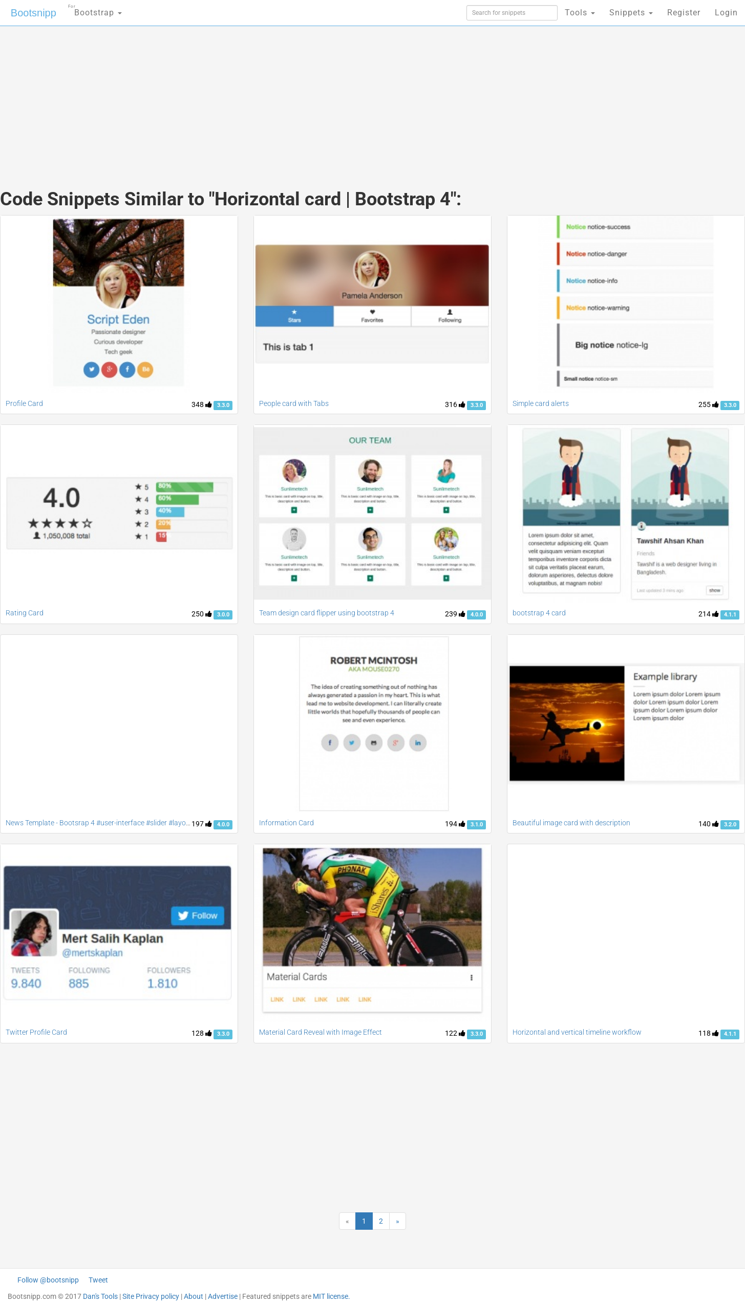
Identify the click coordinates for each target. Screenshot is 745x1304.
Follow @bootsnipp (48, 1280)
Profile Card (24, 403)
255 (708, 404)
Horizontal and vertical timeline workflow (577, 1032)
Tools (580, 12)
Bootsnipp (33, 12)
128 (201, 1033)
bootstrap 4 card (539, 613)
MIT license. (331, 1296)
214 (708, 614)
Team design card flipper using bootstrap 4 (326, 613)
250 (201, 614)
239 (455, 614)
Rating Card (25, 613)
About (193, 1296)
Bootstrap (95, 9)
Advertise (223, 1296)
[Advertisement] (296, 97)
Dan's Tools (100, 1296)
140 (708, 824)
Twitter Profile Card (36, 1032)
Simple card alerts (541, 403)
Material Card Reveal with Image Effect (320, 1032)
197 (201, 824)
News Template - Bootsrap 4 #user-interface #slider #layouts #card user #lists (128, 823)
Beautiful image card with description (571, 823)
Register (683, 12)
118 (708, 1033)
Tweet (98, 1280)
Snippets (631, 12)
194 (455, 824)
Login (726, 12)
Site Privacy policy (150, 1296)
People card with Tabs (294, 403)
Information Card (286, 823)
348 (201, 404)
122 (455, 1033)
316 (455, 404)
